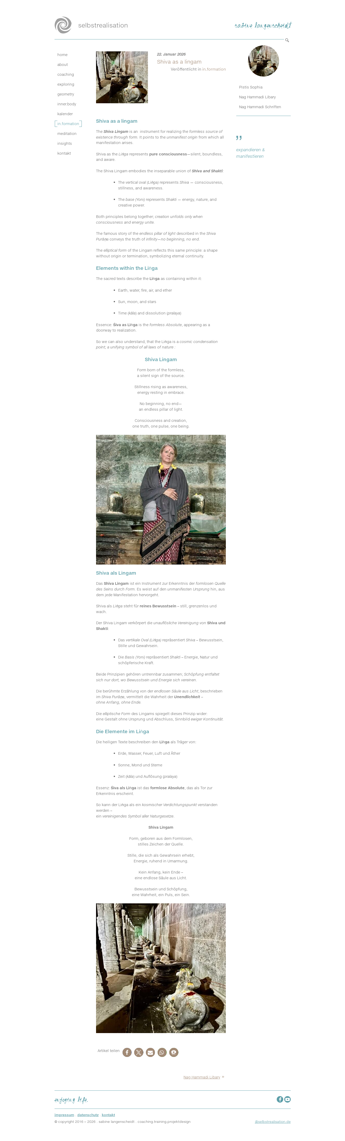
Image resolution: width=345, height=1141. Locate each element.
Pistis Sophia (250, 87)
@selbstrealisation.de (273, 1121)
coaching (65, 74)
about (62, 64)
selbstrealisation (103, 25)
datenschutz (88, 1115)
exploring (65, 84)
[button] (127, 1052)
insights (64, 143)
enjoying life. (71, 1099)
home (62, 54)
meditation (67, 133)
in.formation (68, 123)
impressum (64, 1115)
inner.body (66, 104)
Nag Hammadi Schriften (260, 107)
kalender (65, 114)
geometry (65, 94)
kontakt (64, 153)
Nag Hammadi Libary (202, 1077)
